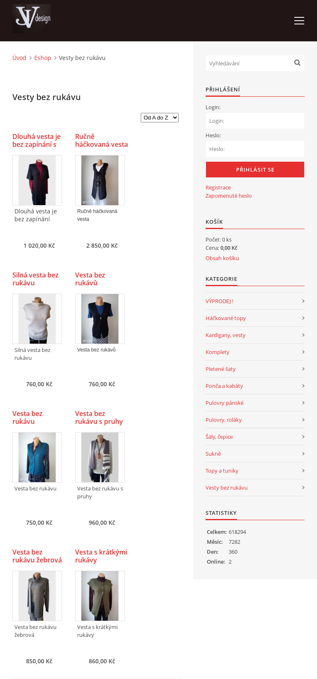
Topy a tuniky (222, 470)
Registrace (218, 187)
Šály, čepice (219, 436)
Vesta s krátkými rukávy (101, 556)
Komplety (217, 352)
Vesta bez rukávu (27, 418)
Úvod (19, 58)
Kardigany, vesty (226, 335)
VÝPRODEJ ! (219, 301)
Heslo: (213, 135)
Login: (213, 107)
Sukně (213, 453)
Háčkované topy (226, 318)
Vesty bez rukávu (227, 487)
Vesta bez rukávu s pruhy (99, 418)
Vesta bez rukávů (90, 279)
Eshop (42, 58)
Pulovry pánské (225, 402)
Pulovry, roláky (224, 419)
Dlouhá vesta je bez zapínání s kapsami (36, 145)
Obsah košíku (222, 258)
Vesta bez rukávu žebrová (37, 556)
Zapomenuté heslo (229, 195)
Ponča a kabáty (224, 386)
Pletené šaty (221, 369)
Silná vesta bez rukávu (35, 279)
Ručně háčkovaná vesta (101, 140)
